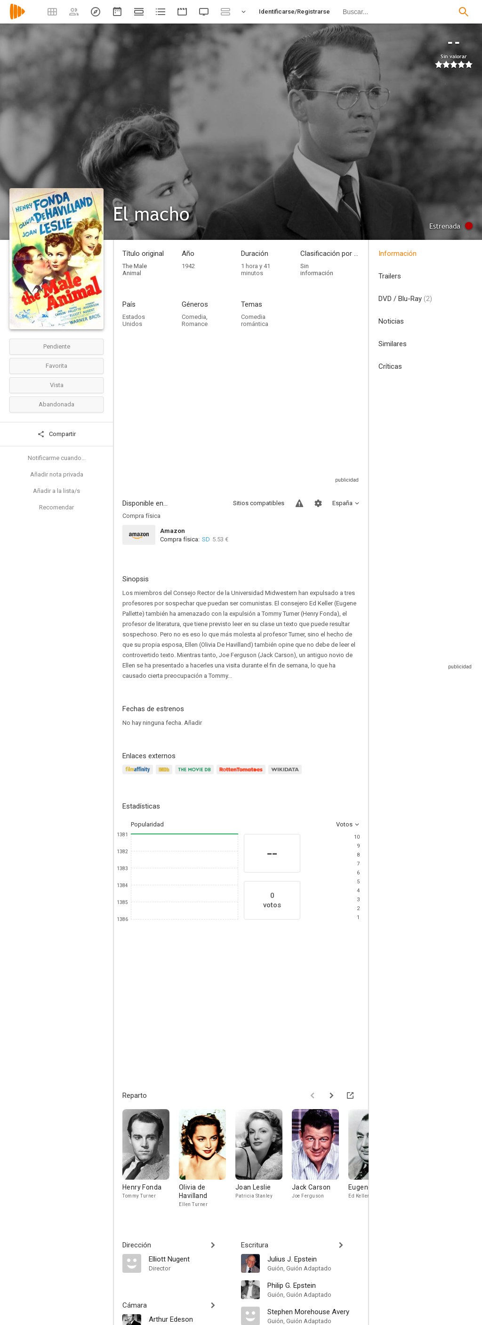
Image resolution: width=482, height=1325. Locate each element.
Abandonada (56, 404)
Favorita (56, 365)
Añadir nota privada (56, 474)
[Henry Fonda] (150, 1161)
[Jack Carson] (320, 1161)
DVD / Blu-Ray (405, 298)
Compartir (56, 434)
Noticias (391, 321)
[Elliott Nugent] (190, 1258)
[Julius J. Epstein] (313, 1258)
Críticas (390, 366)
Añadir (193, 722)
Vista (57, 385)
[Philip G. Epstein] (313, 1285)
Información (397, 253)
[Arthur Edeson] (190, 1319)
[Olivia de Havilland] (207, 1161)
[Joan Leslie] (263, 1161)
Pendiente (56, 346)
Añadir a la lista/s (56, 490)
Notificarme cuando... (57, 457)
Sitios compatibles (258, 503)
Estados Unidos (133, 320)
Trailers (389, 276)
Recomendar (56, 507)
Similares (392, 344)
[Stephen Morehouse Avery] (313, 1311)
